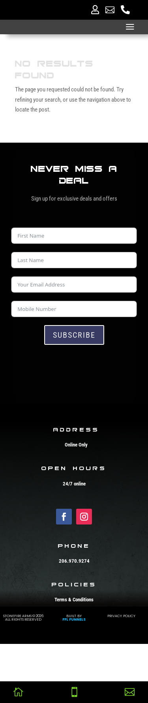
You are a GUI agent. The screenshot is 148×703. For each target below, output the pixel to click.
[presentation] (71, 368)
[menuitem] (95, 9)
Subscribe (74, 335)
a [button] (130, 26)
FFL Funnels (74, 676)
